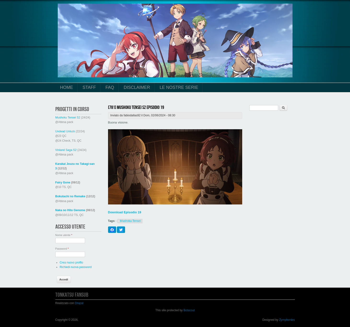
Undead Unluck (65, 131)
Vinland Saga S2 (66, 150)
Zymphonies (287, 320)
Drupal (79, 303)
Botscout (189, 310)
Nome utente (63, 235)
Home (66, 87)
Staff (89, 87)
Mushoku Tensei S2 (67, 117)
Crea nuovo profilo (71, 262)
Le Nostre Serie (179, 87)
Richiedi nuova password (76, 267)
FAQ (109, 87)
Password (62, 248)
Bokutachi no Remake (70, 196)
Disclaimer (137, 87)
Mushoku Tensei (130, 221)
